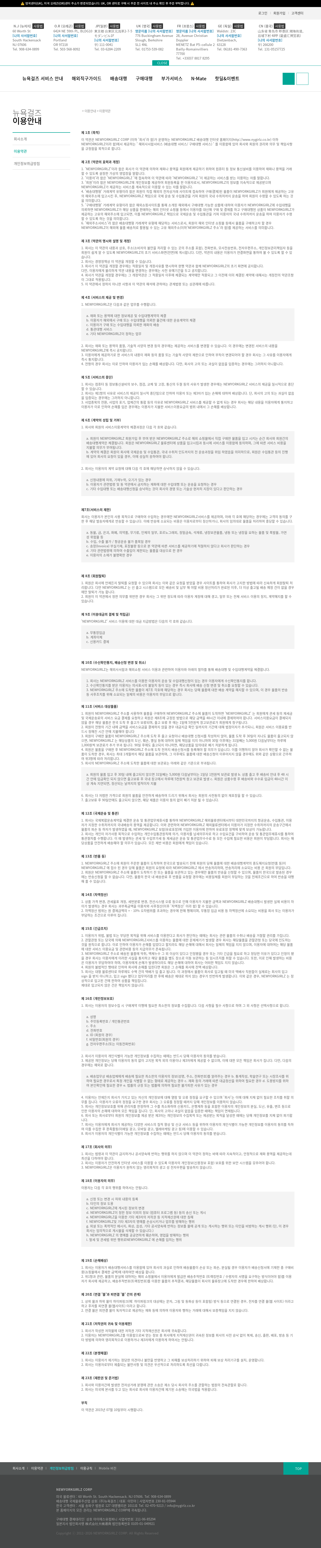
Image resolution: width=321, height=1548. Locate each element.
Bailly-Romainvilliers (192, 49)
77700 (180, 53)
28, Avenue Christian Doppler (192, 37)
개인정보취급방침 (27, 163)
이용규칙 (86, 1468)
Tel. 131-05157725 (271, 49)
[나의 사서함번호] (25, 35)
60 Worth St (22, 31)
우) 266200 (265, 44)
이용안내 (90, 110)
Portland (60, 40)
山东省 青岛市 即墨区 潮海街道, (280, 31)
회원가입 (279, 13)
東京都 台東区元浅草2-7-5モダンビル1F (113, 33)
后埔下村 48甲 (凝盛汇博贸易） (280, 35)
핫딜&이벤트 (227, 78)
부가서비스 (172, 78)
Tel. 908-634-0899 (26, 49)
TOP (298, 1468)
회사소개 (20, 138)
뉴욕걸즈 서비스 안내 (42, 78)
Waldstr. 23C (226, 31)
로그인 (262, 13)
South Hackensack (27, 40)
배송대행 (118, 78)
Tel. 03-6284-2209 (107, 49)
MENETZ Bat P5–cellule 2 (195, 44)
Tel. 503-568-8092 (66, 49)
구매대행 (144, 78)
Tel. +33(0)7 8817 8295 (192, 58)
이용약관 (20, 151)
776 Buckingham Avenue (154, 35)
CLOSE (162, 62)
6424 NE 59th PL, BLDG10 (72, 31)
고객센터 (297, 13)
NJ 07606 (19, 44)
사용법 (38, 26)
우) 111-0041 (103, 44)
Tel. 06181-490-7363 (232, 49)
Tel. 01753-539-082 (149, 49)
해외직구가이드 (87, 78)
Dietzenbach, (227, 40)
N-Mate (198, 78)
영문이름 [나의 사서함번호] (154, 31)
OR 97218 (60, 44)
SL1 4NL (141, 44)
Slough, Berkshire (149, 40)
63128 (221, 44)
